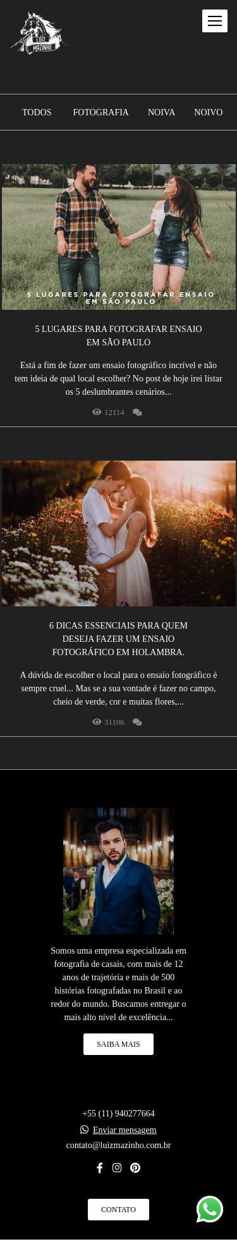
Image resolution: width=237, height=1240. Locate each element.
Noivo (208, 112)
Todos (36, 112)
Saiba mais (118, 1044)
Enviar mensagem (125, 1130)
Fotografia (101, 112)
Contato (118, 1209)
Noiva (161, 112)
